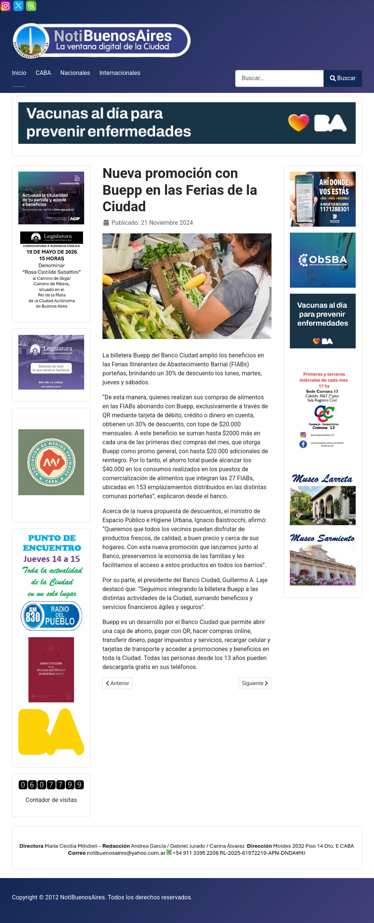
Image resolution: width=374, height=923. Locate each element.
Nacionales (75, 72)
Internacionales (119, 72)
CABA (43, 72)
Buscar (343, 78)
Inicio (19, 72)
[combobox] (279, 78)
